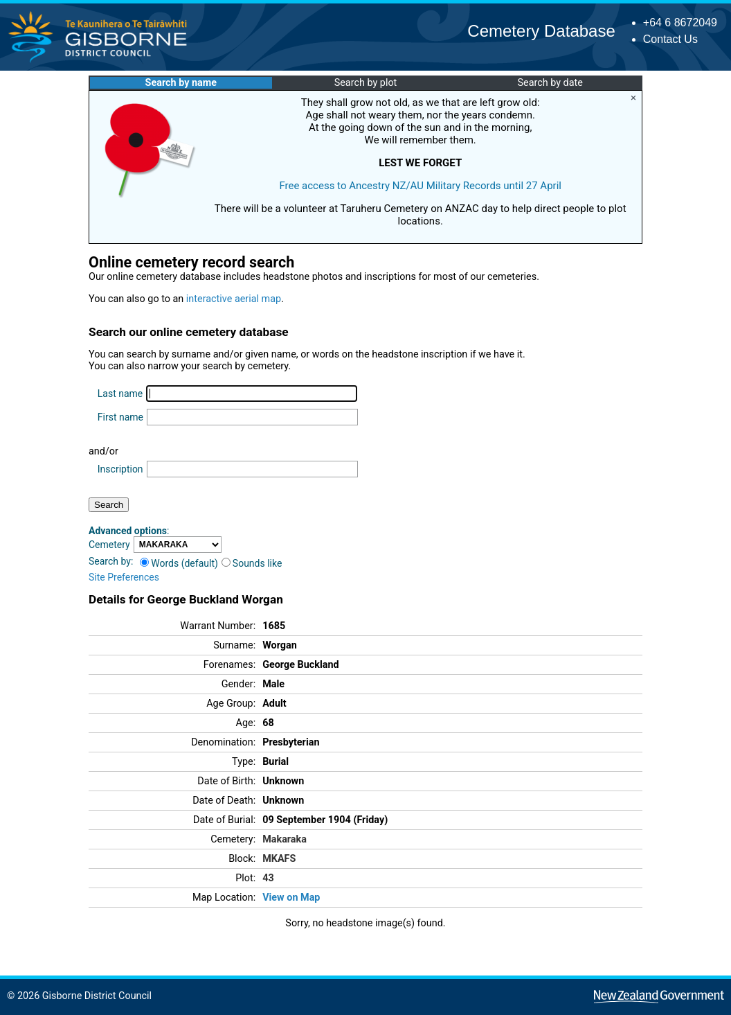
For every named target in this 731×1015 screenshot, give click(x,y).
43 (268, 878)
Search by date (549, 83)
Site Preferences (124, 577)
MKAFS (279, 859)
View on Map (291, 897)
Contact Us (670, 39)
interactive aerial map (233, 299)
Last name (120, 393)
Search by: (111, 561)
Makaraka (284, 839)
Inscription (120, 469)
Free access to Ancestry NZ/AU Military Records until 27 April (420, 185)
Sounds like (252, 563)
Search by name (181, 83)
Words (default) (179, 563)
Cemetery (109, 544)
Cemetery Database (541, 30)
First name (120, 417)
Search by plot (365, 83)
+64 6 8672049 (680, 22)
